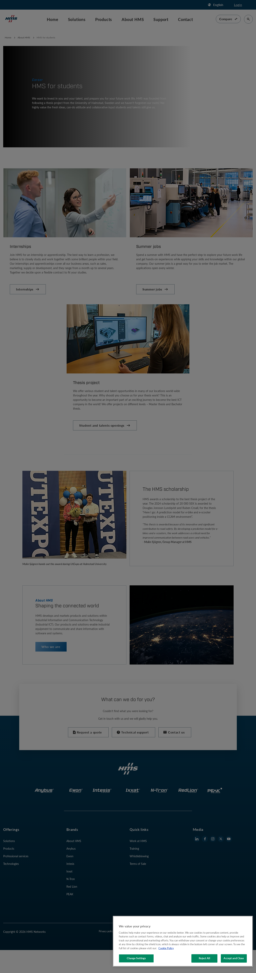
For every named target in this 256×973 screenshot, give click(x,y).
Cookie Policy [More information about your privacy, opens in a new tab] (166, 948)
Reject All (204, 958)
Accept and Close (234, 958)
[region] (183, 941)
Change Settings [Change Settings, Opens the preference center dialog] (136, 958)
